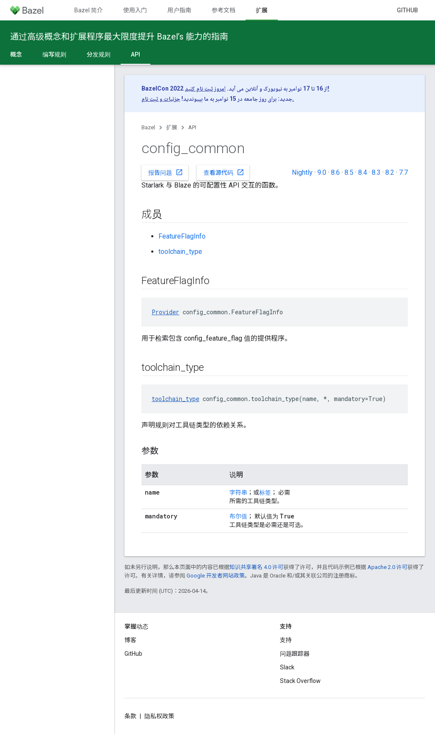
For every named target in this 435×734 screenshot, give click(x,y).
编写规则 (54, 54)
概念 (16, 54)
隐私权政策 (159, 716)
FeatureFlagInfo (182, 236)
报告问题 (165, 172)
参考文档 (223, 10)
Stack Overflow (300, 680)
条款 (130, 716)
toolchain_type (180, 252)
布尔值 (238, 516)
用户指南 (179, 10)
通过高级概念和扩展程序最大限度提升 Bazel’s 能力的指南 (119, 36)
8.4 (362, 172)
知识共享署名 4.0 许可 (256, 567)
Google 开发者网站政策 (215, 575)
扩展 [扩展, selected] (262, 10)
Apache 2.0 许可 (387, 567)
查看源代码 (223, 172)
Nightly (302, 172)
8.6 (335, 172)
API (192, 127)
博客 (130, 640)
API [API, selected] (135, 54)
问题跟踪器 (295, 653)
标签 (265, 492)
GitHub (407, 10)
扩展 (171, 127)
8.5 (349, 172)
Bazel (148, 127)
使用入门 (135, 10)
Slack (287, 667)
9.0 (321, 172)
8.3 (376, 172)
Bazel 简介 (88, 10)
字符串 (238, 492)
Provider (165, 312)
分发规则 (98, 54)
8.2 (389, 172)
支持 (286, 640)
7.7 (403, 172)
